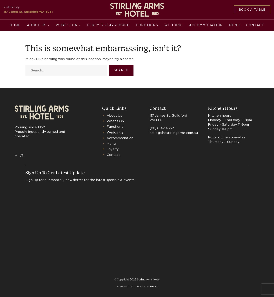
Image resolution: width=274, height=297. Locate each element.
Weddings (115, 132)
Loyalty (113, 149)
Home (15, 25)
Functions (147, 25)
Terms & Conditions (147, 286)
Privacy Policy (124, 286)
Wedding (173, 25)
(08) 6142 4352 (162, 128)
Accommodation (206, 25)
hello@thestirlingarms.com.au (174, 133)
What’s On (67, 25)
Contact (255, 25)
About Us (36, 25)
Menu (234, 25)
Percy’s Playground (108, 25)
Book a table (252, 9)
